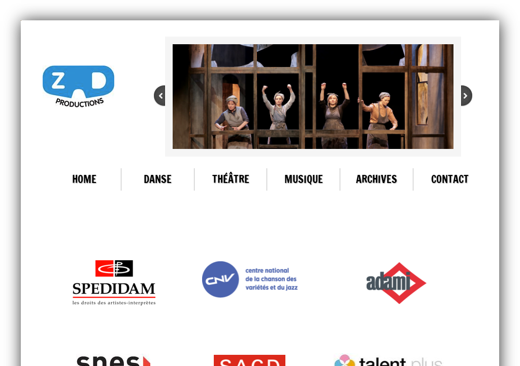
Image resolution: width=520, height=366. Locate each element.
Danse (158, 179)
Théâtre (230, 179)
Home (84, 179)
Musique (303, 179)
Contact (450, 179)
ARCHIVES (376, 179)
